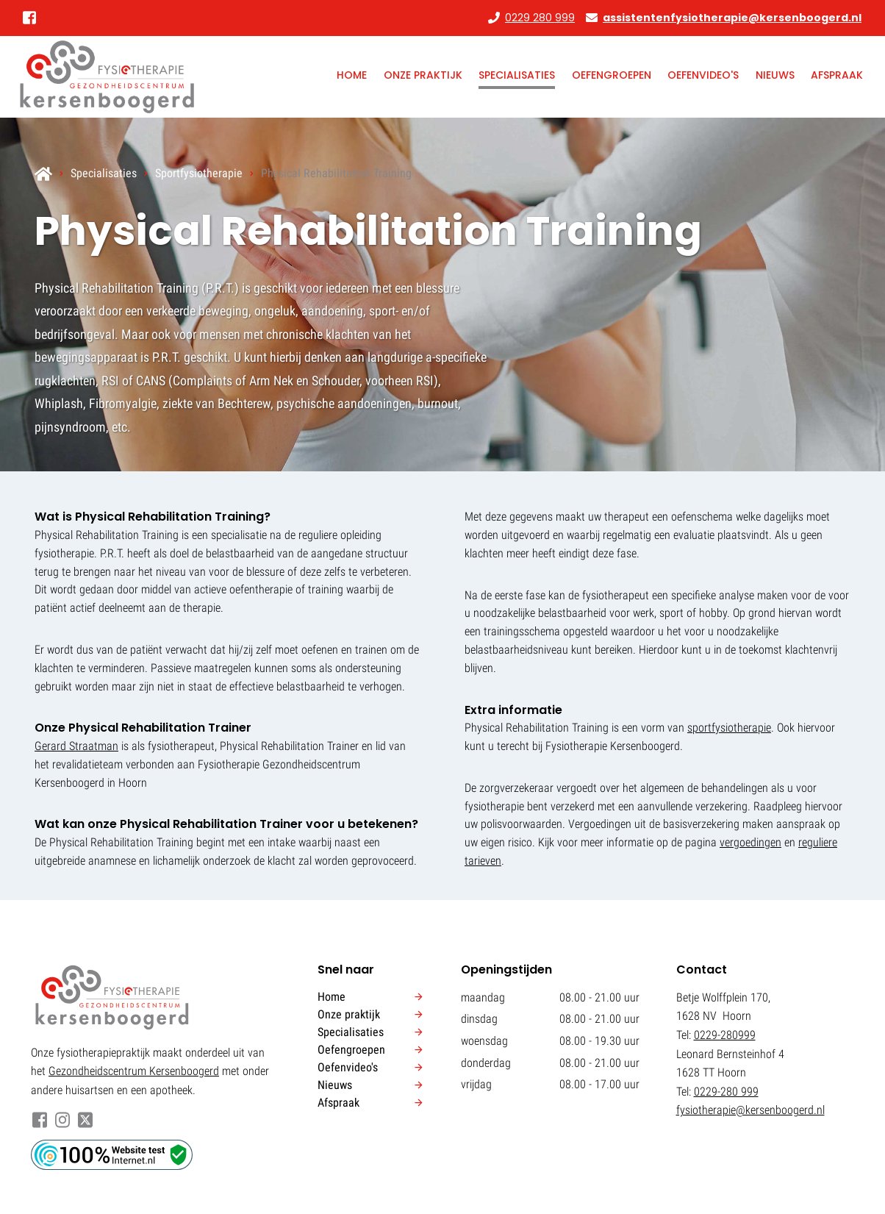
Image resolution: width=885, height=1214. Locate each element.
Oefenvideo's (703, 75)
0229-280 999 (726, 1092)
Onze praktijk (423, 75)
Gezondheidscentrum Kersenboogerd (134, 1071)
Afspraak (837, 75)
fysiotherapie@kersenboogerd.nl (750, 1110)
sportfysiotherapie (729, 728)
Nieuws (775, 75)
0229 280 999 (540, 17)
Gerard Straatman (76, 746)
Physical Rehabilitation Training (336, 173)
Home (352, 75)
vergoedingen (750, 842)
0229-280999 (725, 1035)
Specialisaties (517, 75)
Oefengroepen (611, 75)
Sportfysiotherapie (199, 173)
